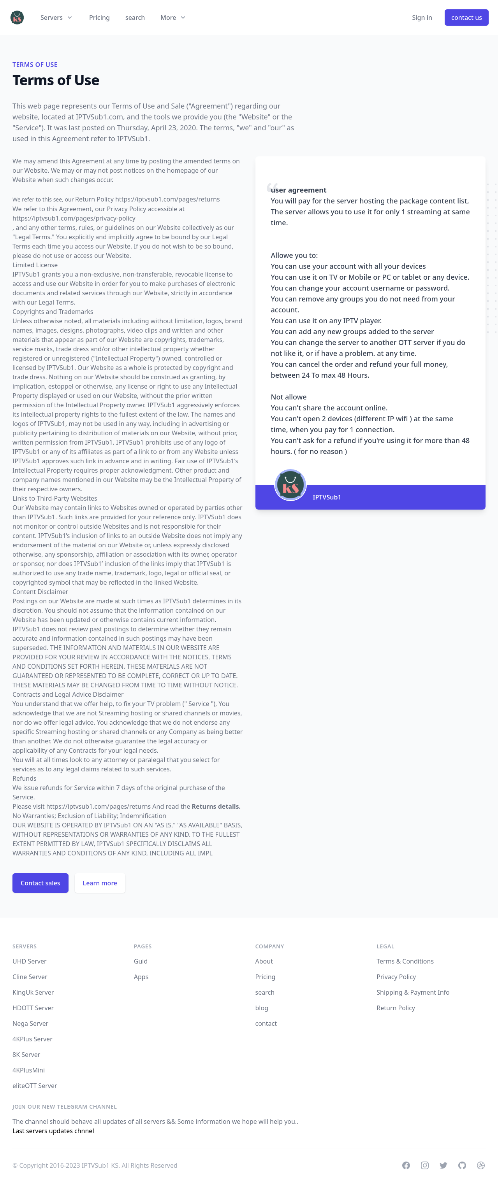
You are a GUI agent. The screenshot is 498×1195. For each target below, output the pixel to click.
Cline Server (30, 976)
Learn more (100, 883)
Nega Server (30, 1023)
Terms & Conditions (405, 961)
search (135, 17)
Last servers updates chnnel (53, 1131)
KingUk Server (33, 992)
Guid (141, 961)
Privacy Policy (396, 976)
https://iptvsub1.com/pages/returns (98, 806)
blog (262, 1008)
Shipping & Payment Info (413, 992)
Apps (141, 976)
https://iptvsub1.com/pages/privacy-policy (73, 218)
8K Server (26, 1054)
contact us (466, 17)
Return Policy (396, 1008)
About (264, 961)
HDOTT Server (33, 1008)
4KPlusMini (28, 1070)
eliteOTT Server (34, 1085)
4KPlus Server (32, 1039)
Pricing (99, 17)
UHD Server (29, 961)
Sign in (422, 17)
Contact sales (40, 883)
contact (266, 1023)
